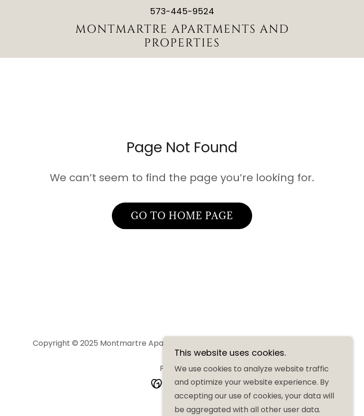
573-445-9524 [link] (182, 11)
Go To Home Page (182, 216)
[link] (182, 43)
